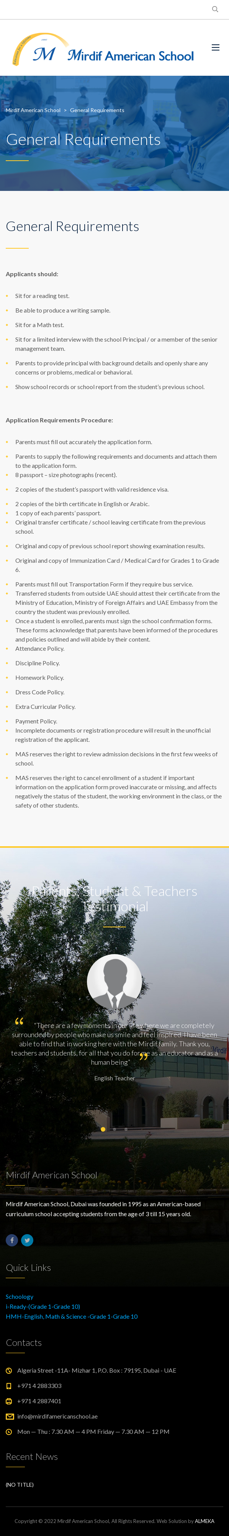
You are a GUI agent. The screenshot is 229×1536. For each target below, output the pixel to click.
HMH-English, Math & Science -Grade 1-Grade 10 (71, 1316)
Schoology (19, 1296)
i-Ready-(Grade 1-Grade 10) (43, 1306)
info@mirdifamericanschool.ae (57, 1416)
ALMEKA (204, 1521)
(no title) (20, 1484)
